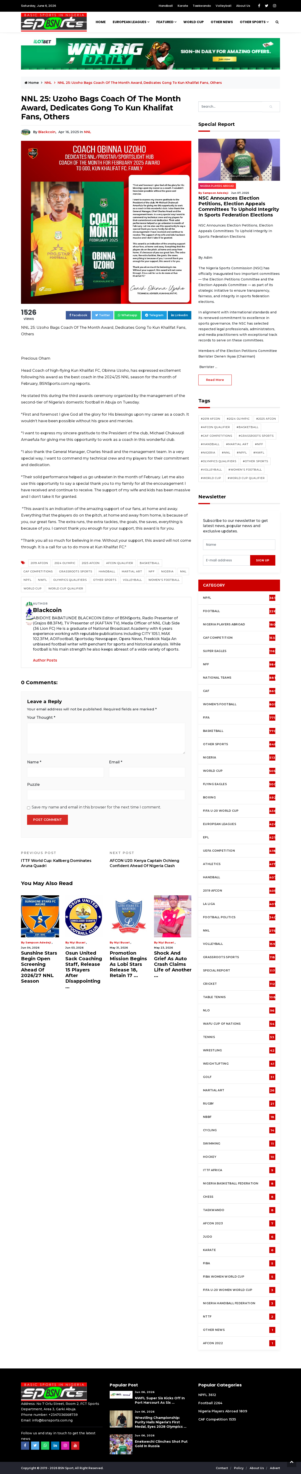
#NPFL (242, 452)
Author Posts (45, 660)
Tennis (239, 1037)
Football (240, 611)
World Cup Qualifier (65, 588)
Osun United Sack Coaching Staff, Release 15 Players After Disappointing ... (83, 969)
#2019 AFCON (210, 418)
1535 (232, 1419)
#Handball (210, 444)
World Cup (33, 588)
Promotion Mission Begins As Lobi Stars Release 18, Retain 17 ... (128, 964)
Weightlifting (239, 1064)
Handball (166, 6)
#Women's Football (245, 469)
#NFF (259, 444)
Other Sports (253, 22)
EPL (239, 837)
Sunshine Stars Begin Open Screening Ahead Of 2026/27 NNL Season (39, 967)
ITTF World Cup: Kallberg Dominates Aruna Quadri (62, 859)
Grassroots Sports (75, 571)
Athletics (239, 864)
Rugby (239, 1104)
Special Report (239, 970)
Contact (222, 1468)
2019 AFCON (39, 563)
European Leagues (129, 22)
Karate (183, 6)
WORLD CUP (193, 22)
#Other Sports (255, 461)
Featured (165, 22)
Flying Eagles (239, 784)
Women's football (239, 704)
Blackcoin (47, 132)
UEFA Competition (239, 851)
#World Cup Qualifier (246, 478)
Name (34, 762)
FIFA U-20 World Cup (239, 811)
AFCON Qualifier (119, 563)
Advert (275, 1468)
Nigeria (167, 571)
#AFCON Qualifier (215, 427)
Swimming (239, 1144)
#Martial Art (237, 444)
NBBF (239, 1117)
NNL (49, 83)
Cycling (239, 1130)
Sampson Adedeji (38, 942)
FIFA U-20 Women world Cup (239, 1290)
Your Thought (41, 717)
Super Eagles (240, 651)
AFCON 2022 (239, 1343)
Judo (239, 1237)
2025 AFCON (91, 563)
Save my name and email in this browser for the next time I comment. (96, 807)
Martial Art (132, 571)
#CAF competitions (216, 435)
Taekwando (202, 6)
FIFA (239, 718)
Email (115, 762)
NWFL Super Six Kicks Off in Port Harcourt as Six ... (160, 1400)
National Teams (239, 678)
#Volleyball (211, 469)
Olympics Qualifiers (70, 579)
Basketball (150, 563)
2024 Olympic (65, 563)
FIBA (239, 1263)
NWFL (42, 579)
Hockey (239, 1157)
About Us (243, 6)
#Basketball (248, 427)
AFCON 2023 (239, 1223)
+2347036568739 (63, 1415)
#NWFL (258, 452)
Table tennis (239, 997)
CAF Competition (240, 638)
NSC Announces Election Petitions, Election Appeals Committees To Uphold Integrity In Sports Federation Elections (238, 206)
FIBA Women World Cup (239, 1277)
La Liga (239, 904)
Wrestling (239, 1050)
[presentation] (226, 560)
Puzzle (33, 784)
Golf (239, 1077)
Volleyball (223, 6)
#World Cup (211, 478)
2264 (218, 1403)
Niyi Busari (77, 942)
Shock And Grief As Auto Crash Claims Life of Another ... (173, 964)
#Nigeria (208, 452)
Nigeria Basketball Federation (239, 1183)
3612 (212, 1395)
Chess (239, 1197)
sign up (263, 560)
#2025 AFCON (266, 418)
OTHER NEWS (222, 22)
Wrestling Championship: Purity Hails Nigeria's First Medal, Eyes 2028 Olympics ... (160, 1422)
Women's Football (164, 579)
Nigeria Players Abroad (217, 186)
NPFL (28, 579)
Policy (239, 1468)
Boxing (239, 797)
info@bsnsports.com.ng (52, 1420)
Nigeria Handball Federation (239, 1303)
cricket (239, 984)
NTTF (239, 1317)
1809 (243, 1411)
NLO (239, 1010)
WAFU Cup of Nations (239, 1024)
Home (101, 22)
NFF (152, 571)
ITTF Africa (239, 1170)
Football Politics (239, 917)
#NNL (226, 452)
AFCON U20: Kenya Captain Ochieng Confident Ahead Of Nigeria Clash (150, 859)
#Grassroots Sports (256, 435)
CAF (239, 691)
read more (215, 380)
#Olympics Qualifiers (218, 461)
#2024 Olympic (238, 418)
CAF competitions (38, 571)
